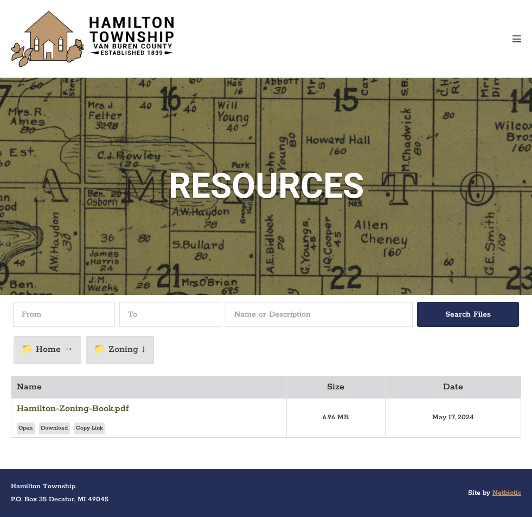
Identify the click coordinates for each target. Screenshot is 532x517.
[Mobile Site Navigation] (516, 38)
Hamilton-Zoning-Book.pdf (73, 408)
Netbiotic (506, 493)
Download (54, 428)
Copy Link (89, 428)
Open (25, 428)
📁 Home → (47, 349)
